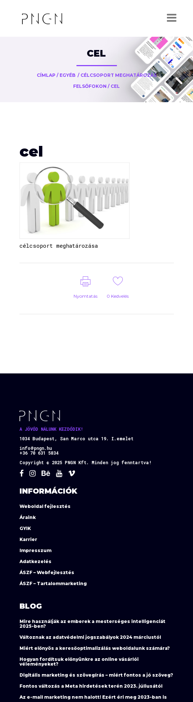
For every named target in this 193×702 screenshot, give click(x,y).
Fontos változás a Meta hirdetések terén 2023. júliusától (90, 686)
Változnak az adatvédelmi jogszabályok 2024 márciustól (90, 637)
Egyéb (67, 75)
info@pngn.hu (35, 448)
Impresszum (35, 550)
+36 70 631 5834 (38, 453)
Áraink (27, 517)
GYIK (25, 528)
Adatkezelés (35, 561)
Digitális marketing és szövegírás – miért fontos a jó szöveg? (96, 675)
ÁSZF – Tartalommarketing (53, 583)
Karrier (28, 539)
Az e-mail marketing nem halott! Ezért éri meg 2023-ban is (93, 697)
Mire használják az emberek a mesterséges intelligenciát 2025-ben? (92, 623)
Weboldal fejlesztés (45, 506)
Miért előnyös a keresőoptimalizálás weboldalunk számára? (94, 648)
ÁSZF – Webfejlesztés (46, 572)
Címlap (46, 75)
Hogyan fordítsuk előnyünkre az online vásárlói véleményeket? (79, 661)
